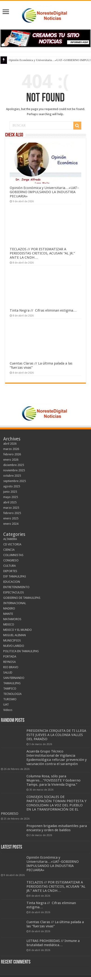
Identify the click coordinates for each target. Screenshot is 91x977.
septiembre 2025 (14, 481)
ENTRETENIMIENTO (16, 587)
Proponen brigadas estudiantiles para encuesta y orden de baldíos (56, 828)
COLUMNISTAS (13, 555)
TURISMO (9, 699)
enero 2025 (10, 518)
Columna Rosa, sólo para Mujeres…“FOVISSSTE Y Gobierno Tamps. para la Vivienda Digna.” (53, 780)
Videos (7, 710)
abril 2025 (9, 502)
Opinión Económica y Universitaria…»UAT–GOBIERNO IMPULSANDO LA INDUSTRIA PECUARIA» (44, 192)
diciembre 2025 (13, 465)
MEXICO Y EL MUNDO (17, 630)
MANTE (8, 614)
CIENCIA (9, 549)
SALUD (7, 672)
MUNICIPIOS (12, 640)
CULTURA (9, 565)
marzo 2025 (11, 507)
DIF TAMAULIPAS (14, 576)
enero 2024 (10, 523)
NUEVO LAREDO (13, 646)
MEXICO (8, 624)
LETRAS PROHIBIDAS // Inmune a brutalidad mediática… (53, 943)
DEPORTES (10, 571)
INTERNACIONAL (14, 603)
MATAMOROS (12, 619)
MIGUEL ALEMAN (14, 635)
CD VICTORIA (12, 544)
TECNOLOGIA (12, 694)
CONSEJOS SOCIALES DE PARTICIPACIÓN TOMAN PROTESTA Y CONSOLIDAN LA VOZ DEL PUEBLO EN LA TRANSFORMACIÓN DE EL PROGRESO (43, 805)
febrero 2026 (12, 454)
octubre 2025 (12, 475)
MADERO (9, 608)
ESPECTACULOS (13, 592)
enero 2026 (10, 459)
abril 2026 (9, 443)
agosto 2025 (11, 486)
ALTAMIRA (10, 539)
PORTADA (9, 656)
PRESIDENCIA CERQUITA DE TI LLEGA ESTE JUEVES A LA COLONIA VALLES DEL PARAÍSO (56, 735)
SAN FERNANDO (13, 678)
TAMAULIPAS (12, 683)
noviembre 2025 (14, 470)
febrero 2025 (12, 513)
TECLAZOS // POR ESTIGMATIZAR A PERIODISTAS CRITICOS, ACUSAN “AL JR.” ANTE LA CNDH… (42, 253)
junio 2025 (10, 491)
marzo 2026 (11, 449)
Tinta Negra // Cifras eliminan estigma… (43, 310)
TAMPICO (9, 688)
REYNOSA (9, 662)
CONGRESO (11, 560)
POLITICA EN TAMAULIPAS (21, 651)
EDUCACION (11, 581)
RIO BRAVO (10, 667)
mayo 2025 (10, 497)
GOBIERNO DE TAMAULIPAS (21, 597)
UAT (6, 704)
